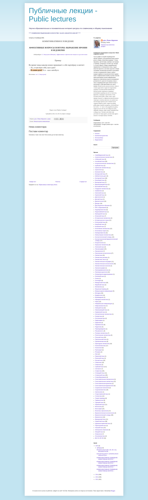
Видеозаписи (99, 140)
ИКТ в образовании (100, 207)
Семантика (98, 362)
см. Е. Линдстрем (41, 74)
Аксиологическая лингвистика (103, 157)
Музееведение (99, 297)
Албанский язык (99, 159)
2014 (97, 474)
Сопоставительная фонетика (103, 383)
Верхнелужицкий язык (101, 184)
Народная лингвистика (101, 299)
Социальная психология (102, 387)
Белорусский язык (100, 174)
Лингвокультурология (101, 272)
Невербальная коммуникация (103, 303)
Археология (98, 169)
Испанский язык (99, 216)
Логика (97, 278)
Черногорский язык (100, 425)
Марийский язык (99, 285)
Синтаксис (98, 369)
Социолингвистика (100, 390)
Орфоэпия (98, 322)
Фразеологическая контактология (104, 413)
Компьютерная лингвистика (103, 235)
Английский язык (100, 161)
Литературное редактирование (104, 274)
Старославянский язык (101, 394)
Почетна (57, 181)
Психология (98, 347)
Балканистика (99, 172)
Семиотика (98, 364)
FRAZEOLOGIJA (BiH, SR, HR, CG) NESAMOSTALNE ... (106, 450)
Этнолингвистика (100, 436)
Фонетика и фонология (101, 411)
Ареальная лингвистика (102, 167)
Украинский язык (100, 404)
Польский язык (99, 337)
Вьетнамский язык (100, 186)
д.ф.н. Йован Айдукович (110, 40)
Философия (98, 409)
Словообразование (100, 377)
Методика (98, 293)
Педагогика (98, 327)
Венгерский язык (100, 182)
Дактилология (99, 197)
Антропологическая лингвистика (104, 163)
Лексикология (99, 251)
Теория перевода (100, 398)
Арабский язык (99, 165)
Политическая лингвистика (102, 335)
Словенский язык (100, 375)
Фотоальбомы (99, 138)
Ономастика (98, 316)
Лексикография (99, 249)
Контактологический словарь (103, 237)
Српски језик (98, 392)
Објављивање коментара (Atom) (48, 184)
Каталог (97, 133)
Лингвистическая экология (102, 266)
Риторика (97, 352)
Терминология (99, 400)
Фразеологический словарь (103, 415)
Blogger (113, 491)
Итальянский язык (100, 222)
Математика (98, 287)
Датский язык (99, 199)
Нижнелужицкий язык (101, 310)
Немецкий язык (99, 308)
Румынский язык (99, 356)
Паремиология (99, 324)
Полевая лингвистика (101, 333)
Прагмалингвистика (100, 341)
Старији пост (83, 181)
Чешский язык (99, 427)
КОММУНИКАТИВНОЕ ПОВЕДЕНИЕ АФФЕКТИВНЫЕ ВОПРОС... (107, 458)
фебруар (99, 448)
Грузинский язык (99, 195)
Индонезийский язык (101, 212)
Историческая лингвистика (102, 218)
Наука (96, 301)
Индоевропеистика (100, 209)
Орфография (99, 320)
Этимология (98, 434)
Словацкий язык (99, 373)
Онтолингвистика (100, 318)
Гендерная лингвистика (102, 188)
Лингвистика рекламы (101, 257)
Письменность (99, 331)
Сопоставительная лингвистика (104, 381)
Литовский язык (99, 276)
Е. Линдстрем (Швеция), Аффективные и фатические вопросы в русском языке (64, 54)
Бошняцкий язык (100, 180)
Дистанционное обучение (102, 205)
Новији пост (32, 181)
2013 (97, 477)
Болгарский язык (100, 178)
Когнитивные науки (100, 230)
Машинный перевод (100, 289)
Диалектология (99, 201)
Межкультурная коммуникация (42, 121)
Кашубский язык (99, 224)
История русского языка (102, 220)
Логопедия (98, 280)
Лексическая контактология (103, 253)
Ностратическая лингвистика (103, 314)
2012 (97, 479)
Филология (98, 406)
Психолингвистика (100, 345)
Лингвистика (98, 255)
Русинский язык (99, 358)
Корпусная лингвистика (101, 245)
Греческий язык (99, 193)
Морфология (98, 295)
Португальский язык (100, 339)
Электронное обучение (101, 430)
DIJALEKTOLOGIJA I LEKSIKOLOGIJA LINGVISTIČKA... (107, 454)
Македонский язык (100, 282)
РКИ (96, 354)
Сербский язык (99, 366)
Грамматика (98, 191)
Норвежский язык (100, 312)
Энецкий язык (99, 432)
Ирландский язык (100, 214)
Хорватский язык (100, 421)
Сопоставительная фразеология (104, 385)
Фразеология (98, 417)
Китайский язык (99, 226)
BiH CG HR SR (99, 438)
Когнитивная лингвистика (102, 228)
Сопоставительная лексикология (104, 379)
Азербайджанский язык (101, 155)
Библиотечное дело (100, 176)
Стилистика (98, 396)
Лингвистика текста (100, 259)
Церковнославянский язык (102, 423)
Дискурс (97, 203)
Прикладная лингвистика (102, 343)
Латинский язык (99, 247)
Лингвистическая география (103, 261)
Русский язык (99, 360)
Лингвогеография (100, 268)
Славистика (98, 371)
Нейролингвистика (100, 306)
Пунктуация (98, 350)
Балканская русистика (101, 135)
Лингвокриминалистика (101, 270)
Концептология (99, 242)
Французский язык (100, 419)
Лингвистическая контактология (104, 263)
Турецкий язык (99, 402)
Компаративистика (100, 233)
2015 (97, 446)
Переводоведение (100, 329)
